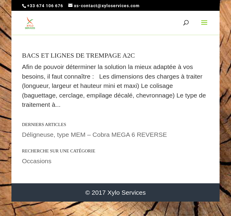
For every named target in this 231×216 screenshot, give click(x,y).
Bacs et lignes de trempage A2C (78, 55)
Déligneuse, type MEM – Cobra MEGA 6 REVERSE (94, 134)
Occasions (36, 161)
